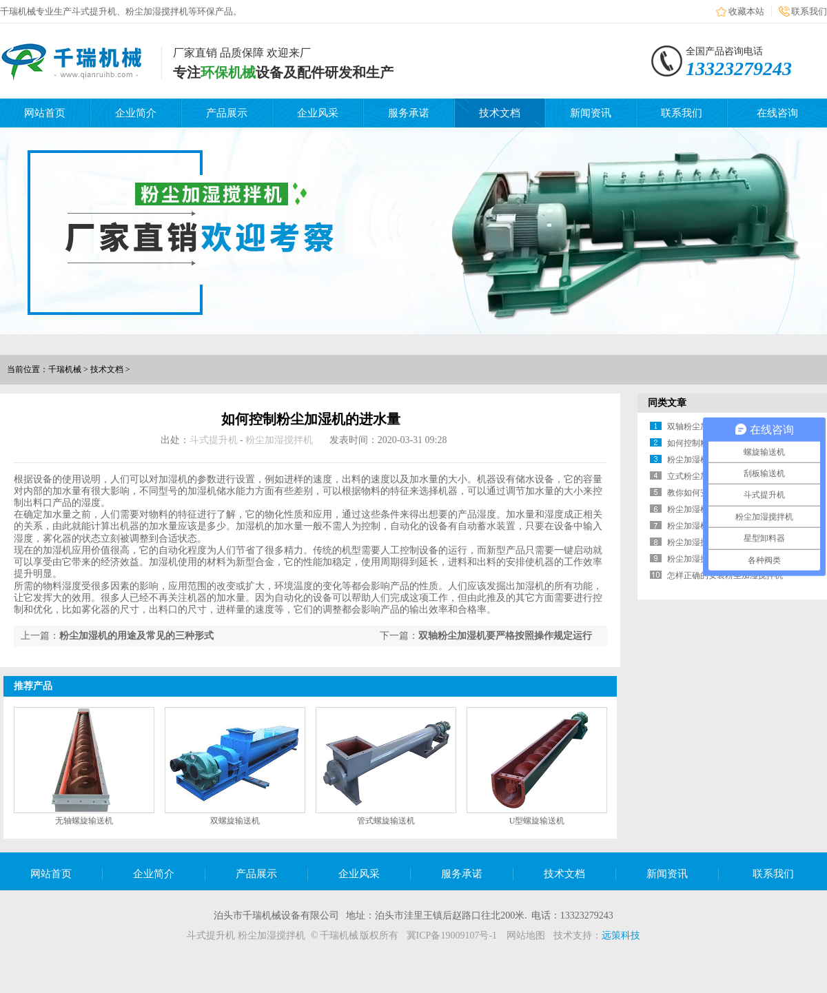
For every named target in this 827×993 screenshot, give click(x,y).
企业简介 (135, 113)
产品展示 (226, 113)
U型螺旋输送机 (537, 821)
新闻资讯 (590, 113)
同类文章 (667, 403)
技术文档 (499, 113)
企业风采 (317, 113)
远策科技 (621, 935)
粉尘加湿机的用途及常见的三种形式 (136, 636)
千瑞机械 (64, 369)
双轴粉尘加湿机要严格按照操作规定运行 (505, 636)
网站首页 (44, 113)
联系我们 (809, 11)
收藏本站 (746, 11)
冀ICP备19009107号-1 (452, 935)
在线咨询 (777, 113)
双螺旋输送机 (235, 821)
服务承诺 (408, 113)
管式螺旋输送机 (386, 821)
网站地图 (526, 935)
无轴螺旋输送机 (84, 821)
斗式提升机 (214, 440)
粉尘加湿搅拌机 (279, 440)
